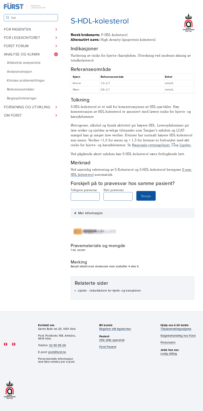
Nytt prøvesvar (118, 194)
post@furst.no (57, 352)
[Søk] (7, 17)
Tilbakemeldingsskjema (176, 328)
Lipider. (186, 145)
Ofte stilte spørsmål (111, 340)
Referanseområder (20, 89)
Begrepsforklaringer (22, 98)
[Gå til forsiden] (25, 6)
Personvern (168, 342)
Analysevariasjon (19, 71)
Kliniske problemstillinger (26, 80)
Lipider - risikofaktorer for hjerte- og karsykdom (109, 290)
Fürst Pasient (107, 346)
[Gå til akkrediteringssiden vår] (9, 390)
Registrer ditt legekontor (115, 328)
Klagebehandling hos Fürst (178, 335)
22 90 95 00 (57, 345)
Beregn (146, 196)
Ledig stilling (169, 353)
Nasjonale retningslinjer (151, 145)
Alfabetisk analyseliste (24, 62)
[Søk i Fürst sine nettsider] (31, 17)
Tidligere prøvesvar (85, 194)
